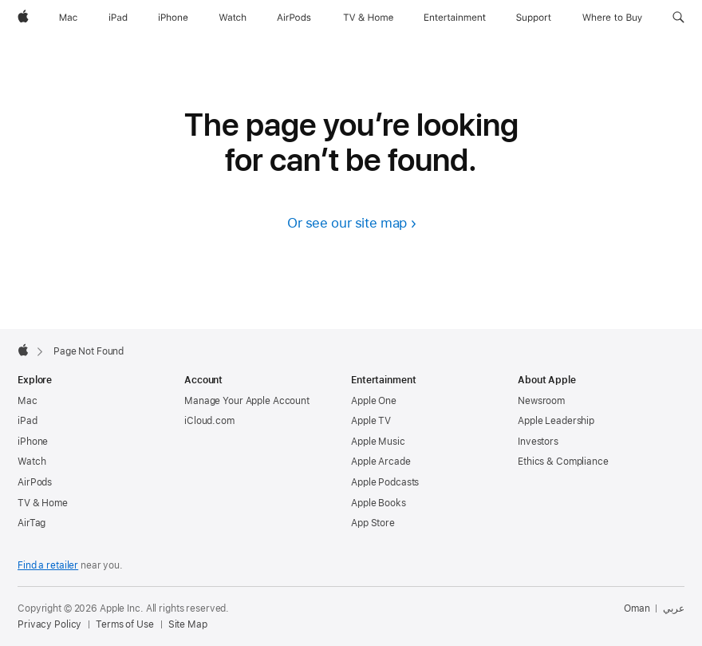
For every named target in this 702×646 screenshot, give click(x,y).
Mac (27, 400)
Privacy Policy (49, 624)
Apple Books (378, 503)
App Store (373, 523)
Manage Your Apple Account (247, 400)
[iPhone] (173, 17)
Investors (538, 441)
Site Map (187, 624)
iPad (27, 420)
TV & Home (43, 503)
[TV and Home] (368, 17)
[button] (678, 17)
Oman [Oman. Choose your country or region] (637, 608)
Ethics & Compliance (563, 461)
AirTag (31, 523)
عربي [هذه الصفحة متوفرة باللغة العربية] (673, 608)
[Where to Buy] (612, 17)
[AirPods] (293, 17)
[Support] (534, 17)
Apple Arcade (381, 461)
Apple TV (371, 420)
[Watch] (232, 17)
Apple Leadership (556, 420)
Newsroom (541, 400)
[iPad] (118, 17)
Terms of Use (125, 624)
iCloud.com (209, 420)
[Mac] (68, 17)
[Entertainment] (455, 17)
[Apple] (23, 17)
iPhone (33, 441)
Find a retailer (48, 565)
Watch (31, 461)
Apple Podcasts (385, 482)
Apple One (373, 400)
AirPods (35, 482)
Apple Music (378, 441)
